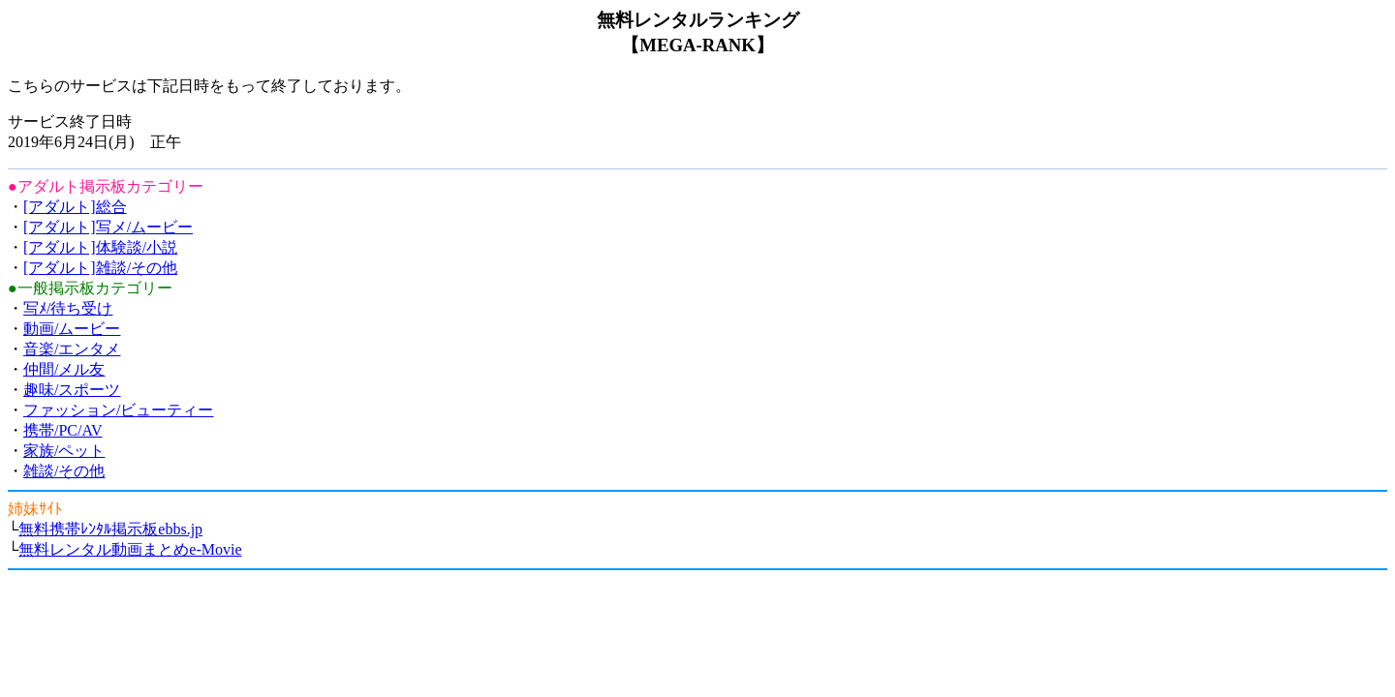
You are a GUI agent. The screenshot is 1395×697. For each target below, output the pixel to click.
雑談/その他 (64, 471)
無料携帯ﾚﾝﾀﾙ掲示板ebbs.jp (110, 529)
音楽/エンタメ (71, 349)
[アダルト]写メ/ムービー (108, 227)
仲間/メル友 (64, 369)
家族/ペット (64, 450)
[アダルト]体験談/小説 (100, 247)
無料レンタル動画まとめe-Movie (129, 549)
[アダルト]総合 (75, 206)
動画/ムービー (71, 328)
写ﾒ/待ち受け (67, 308)
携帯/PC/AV (63, 430)
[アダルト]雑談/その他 (100, 267)
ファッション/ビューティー (118, 410)
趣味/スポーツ (71, 389)
